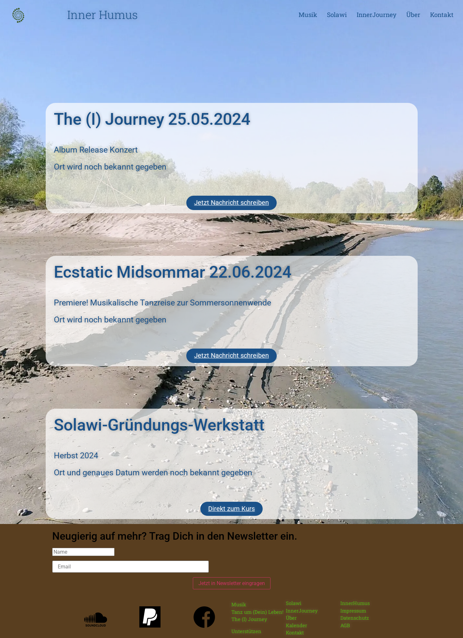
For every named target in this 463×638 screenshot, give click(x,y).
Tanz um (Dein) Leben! (257, 607)
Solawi (337, 14)
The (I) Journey (249, 614)
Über (413, 14)
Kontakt (442, 14)
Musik (308, 14)
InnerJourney (376, 14)
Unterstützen (246, 626)
